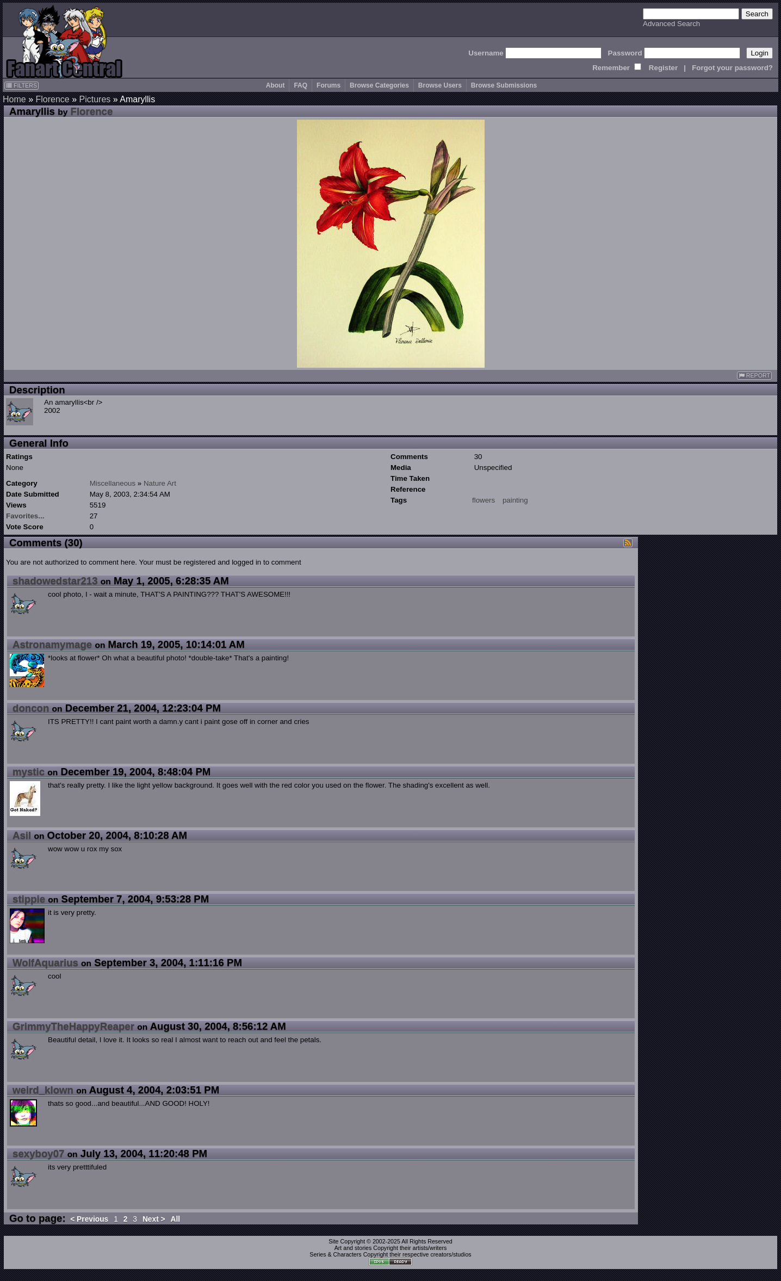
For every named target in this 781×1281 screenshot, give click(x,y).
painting (515, 500)
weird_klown (43, 1090)
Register (663, 68)
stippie (29, 899)
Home (14, 99)
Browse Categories (379, 85)
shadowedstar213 (55, 580)
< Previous (89, 1219)
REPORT (754, 375)
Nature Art (160, 483)
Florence (52, 99)
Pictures (95, 99)
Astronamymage (52, 644)
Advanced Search (671, 24)
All (176, 1219)
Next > (153, 1219)
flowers (483, 500)
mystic (29, 771)
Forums (328, 85)
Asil (22, 835)
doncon (31, 708)
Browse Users (440, 85)
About (275, 85)
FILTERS (21, 85)
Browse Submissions (504, 85)
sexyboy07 (38, 1153)
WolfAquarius (45, 962)
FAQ (300, 85)
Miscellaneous (112, 483)
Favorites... (25, 516)
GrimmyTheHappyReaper (73, 1026)
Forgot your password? (732, 68)
